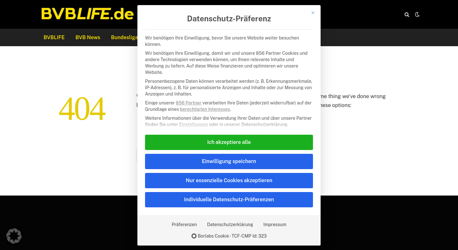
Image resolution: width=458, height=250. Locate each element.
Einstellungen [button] (193, 124)
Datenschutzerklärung (230, 224)
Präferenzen (184, 224)
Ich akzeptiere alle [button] (229, 142)
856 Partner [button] (188, 102)
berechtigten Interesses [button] (205, 109)
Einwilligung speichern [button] (229, 161)
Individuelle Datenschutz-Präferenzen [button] (229, 199)
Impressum (274, 224)
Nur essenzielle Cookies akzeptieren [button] (229, 180)
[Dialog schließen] (313, 13)
